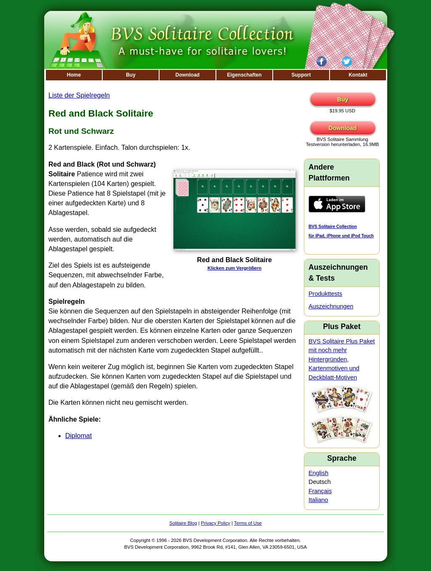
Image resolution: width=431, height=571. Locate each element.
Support (301, 75)
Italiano (318, 500)
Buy (131, 75)
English (318, 473)
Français (320, 491)
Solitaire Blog (183, 523)
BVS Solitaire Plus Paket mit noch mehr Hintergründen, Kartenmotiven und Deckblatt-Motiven (342, 359)
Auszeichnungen (331, 306)
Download (188, 75)
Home (74, 75)
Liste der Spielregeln (79, 95)
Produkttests (325, 293)
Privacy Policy (215, 523)
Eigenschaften (244, 75)
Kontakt (358, 75)
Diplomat (78, 435)
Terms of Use (248, 523)
